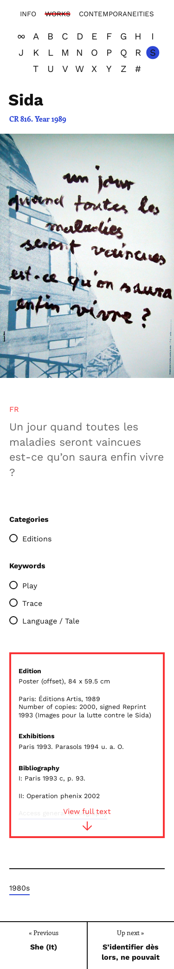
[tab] (14, 409)
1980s (19, 888)
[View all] (21, 36)
